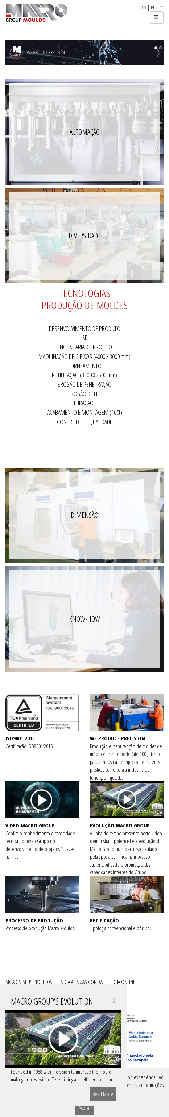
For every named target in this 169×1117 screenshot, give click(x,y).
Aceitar (85, 1107)
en (144, 7)
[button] (17, 52)
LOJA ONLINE (123, 982)
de (161, 7)
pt (152, 7)
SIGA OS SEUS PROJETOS (29, 982)
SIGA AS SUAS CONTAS (82, 982)
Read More (102, 1093)
